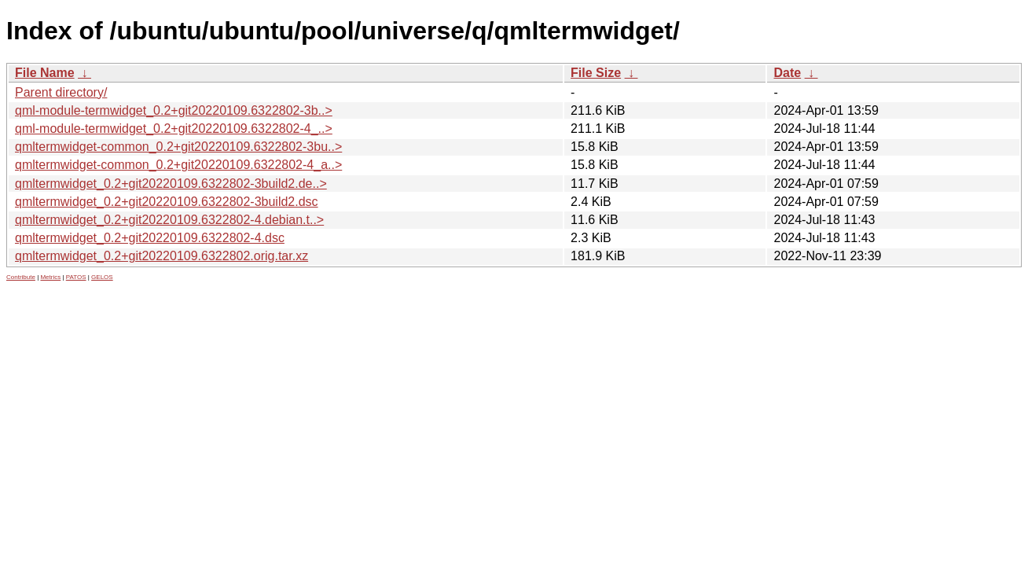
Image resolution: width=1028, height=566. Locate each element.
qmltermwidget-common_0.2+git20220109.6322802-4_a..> (178, 164)
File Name (45, 72)
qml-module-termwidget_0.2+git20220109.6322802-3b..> (173, 110)
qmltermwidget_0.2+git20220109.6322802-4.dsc (150, 237)
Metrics (50, 277)
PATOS (76, 277)
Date (787, 72)
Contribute (20, 277)
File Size (596, 72)
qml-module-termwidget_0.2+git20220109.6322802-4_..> (173, 128)
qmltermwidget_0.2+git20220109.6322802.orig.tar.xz (161, 256)
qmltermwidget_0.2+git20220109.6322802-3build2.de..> (171, 183)
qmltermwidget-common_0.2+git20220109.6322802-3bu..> (178, 146)
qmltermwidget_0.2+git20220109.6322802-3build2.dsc (166, 201)
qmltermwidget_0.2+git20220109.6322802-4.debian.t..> (169, 219)
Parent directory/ (61, 92)
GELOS (102, 277)
